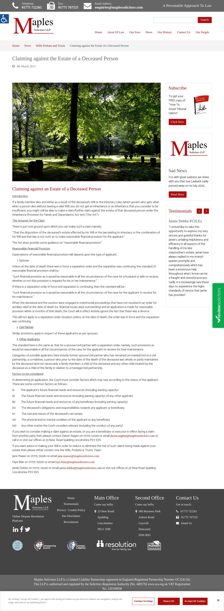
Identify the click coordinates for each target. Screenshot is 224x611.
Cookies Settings (143, 601)
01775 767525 (68, 7)
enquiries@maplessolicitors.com (119, 7)
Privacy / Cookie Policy (71, 510)
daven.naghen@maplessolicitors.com (132, 435)
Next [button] (206, 211)
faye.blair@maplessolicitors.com (74, 462)
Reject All (168, 601)
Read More (177, 194)
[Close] (218, 600)
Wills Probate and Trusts (50, 45)
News (149, 32)
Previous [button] (199, 211)
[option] (189, 258)
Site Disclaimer (71, 516)
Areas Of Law (115, 32)
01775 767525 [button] (189, 517)
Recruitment (71, 522)
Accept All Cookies (195, 601)
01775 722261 (32, 7)
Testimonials (71, 504)
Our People (202, 32)
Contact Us (183, 32)
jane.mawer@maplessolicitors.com (78, 456)
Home (98, 32)
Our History (165, 32)
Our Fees (135, 32)
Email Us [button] (186, 523)
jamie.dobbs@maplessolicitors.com (80, 468)
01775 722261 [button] (188, 511)
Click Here (177, 122)
